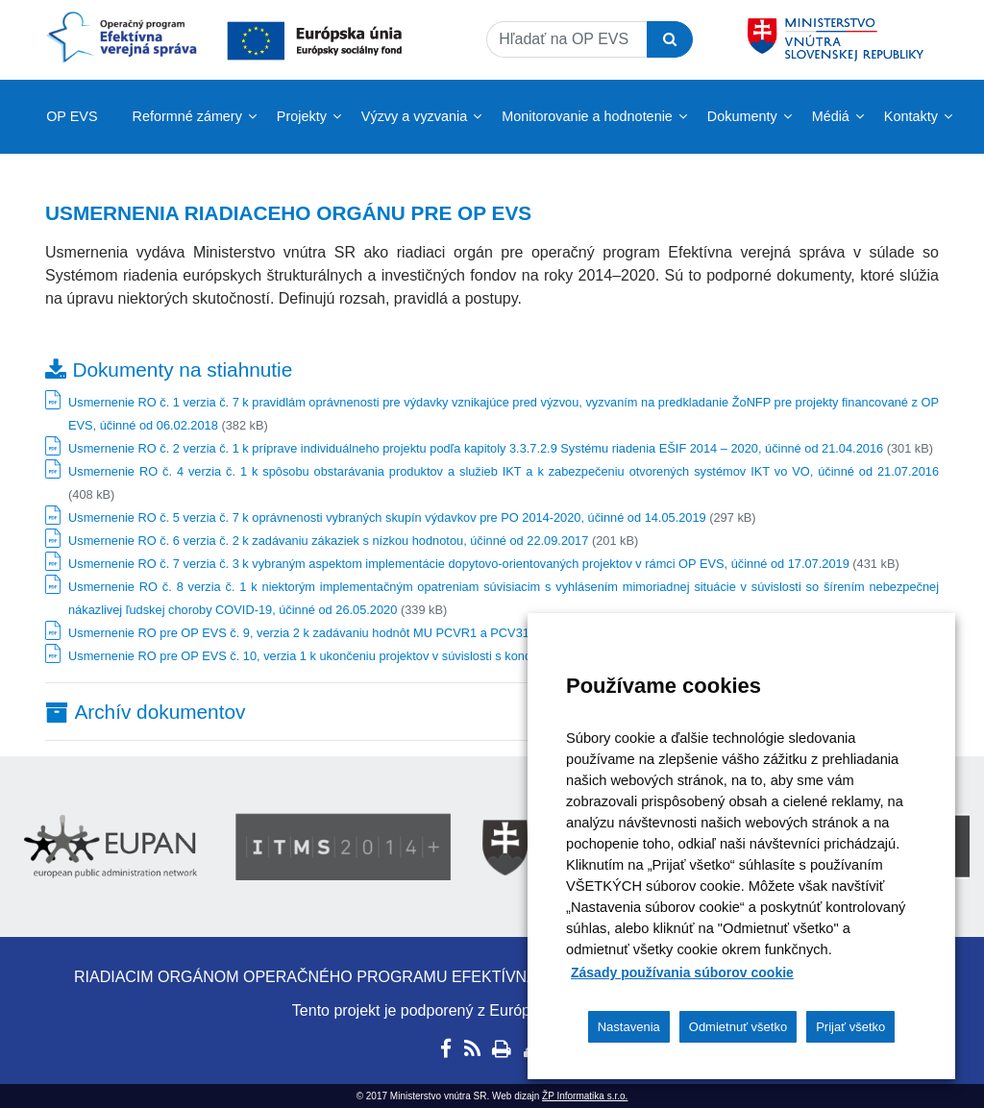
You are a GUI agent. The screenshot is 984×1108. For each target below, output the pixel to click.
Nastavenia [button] (629, 1027)
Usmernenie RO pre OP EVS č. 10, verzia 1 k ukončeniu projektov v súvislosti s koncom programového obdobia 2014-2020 (404, 656)
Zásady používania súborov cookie (682, 972)
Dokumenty (742, 116)
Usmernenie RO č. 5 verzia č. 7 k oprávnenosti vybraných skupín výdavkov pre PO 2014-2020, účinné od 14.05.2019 (387, 517)
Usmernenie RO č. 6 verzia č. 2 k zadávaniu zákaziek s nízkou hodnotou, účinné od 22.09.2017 (328, 540)
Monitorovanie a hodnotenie (587, 116)
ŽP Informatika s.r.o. (584, 1096)
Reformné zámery (187, 116)
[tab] (492, 712)
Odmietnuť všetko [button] (738, 1027)
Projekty (302, 116)
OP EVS (71, 116)
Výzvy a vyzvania (414, 116)
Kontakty (911, 116)
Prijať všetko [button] (850, 1027)
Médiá (830, 116)
